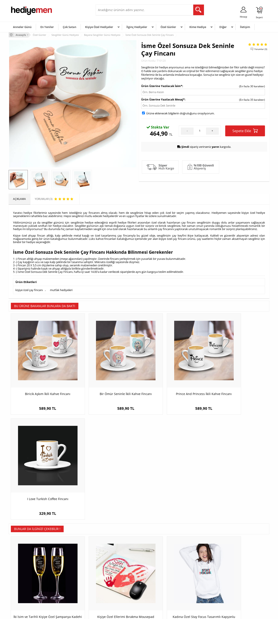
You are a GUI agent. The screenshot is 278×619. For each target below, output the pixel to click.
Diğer (223, 27)
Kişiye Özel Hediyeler (99, 27)
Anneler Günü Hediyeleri (156, 582)
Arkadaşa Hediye (195, 588)
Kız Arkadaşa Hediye (66, 575)
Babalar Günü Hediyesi (155, 595)
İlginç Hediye (192, 595)
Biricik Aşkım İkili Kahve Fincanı (41, 380)
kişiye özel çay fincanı (29, 289)
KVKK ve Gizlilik (20, 588)
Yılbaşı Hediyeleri (151, 575)
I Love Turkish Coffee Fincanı (236, 380)
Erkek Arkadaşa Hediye (68, 569)
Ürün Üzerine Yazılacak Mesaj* (163, 99)
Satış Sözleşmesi (21, 575)
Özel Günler (168, 27)
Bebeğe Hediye (194, 582)
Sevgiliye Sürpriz (64, 588)
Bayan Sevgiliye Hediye (112, 588)
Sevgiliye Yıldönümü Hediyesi (115, 595)
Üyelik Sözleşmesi (22, 569)
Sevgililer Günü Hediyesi (155, 562)
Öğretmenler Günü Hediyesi (158, 588)
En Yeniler (47, 27)
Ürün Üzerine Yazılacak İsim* (161, 85)
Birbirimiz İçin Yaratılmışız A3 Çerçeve (236, 482)
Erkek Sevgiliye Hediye (111, 582)
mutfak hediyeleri (61, 289)
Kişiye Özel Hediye (65, 562)
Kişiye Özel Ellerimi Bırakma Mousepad (106, 484)
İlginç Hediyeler (136, 27)
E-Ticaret (125, 613)
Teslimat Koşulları (21, 562)
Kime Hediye (197, 27)
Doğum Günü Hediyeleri (155, 569)
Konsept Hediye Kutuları (112, 562)
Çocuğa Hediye (194, 575)
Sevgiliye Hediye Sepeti (112, 569)
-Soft (116, 613)
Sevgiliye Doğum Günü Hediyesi (117, 575)
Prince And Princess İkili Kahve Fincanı (172, 380)
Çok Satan (69, 27)
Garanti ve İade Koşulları (25, 582)
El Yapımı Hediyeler (66, 582)
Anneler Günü (22, 27)
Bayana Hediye (194, 569)
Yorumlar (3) (260, 48)
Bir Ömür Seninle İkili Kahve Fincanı (106, 380)
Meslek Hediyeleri (65, 595)
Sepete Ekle (245, 130)
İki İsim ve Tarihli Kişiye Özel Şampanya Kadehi (41, 484)
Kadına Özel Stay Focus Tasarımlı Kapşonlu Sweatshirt (172, 484)
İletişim (245, 27)
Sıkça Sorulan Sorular (24, 595)
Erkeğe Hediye (193, 562)
